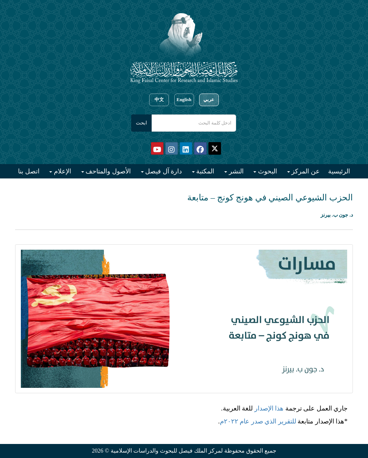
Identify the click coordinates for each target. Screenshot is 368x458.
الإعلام (61, 171)
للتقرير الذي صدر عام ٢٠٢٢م (258, 421)
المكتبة (205, 171)
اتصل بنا (29, 171)
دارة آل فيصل (163, 171)
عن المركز (305, 171)
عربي (208, 99)
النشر (235, 171)
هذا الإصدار (269, 408)
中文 (159, 99)
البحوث (266, 171)
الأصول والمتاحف (107, 171)
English (183, 99)
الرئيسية (339, 171)
